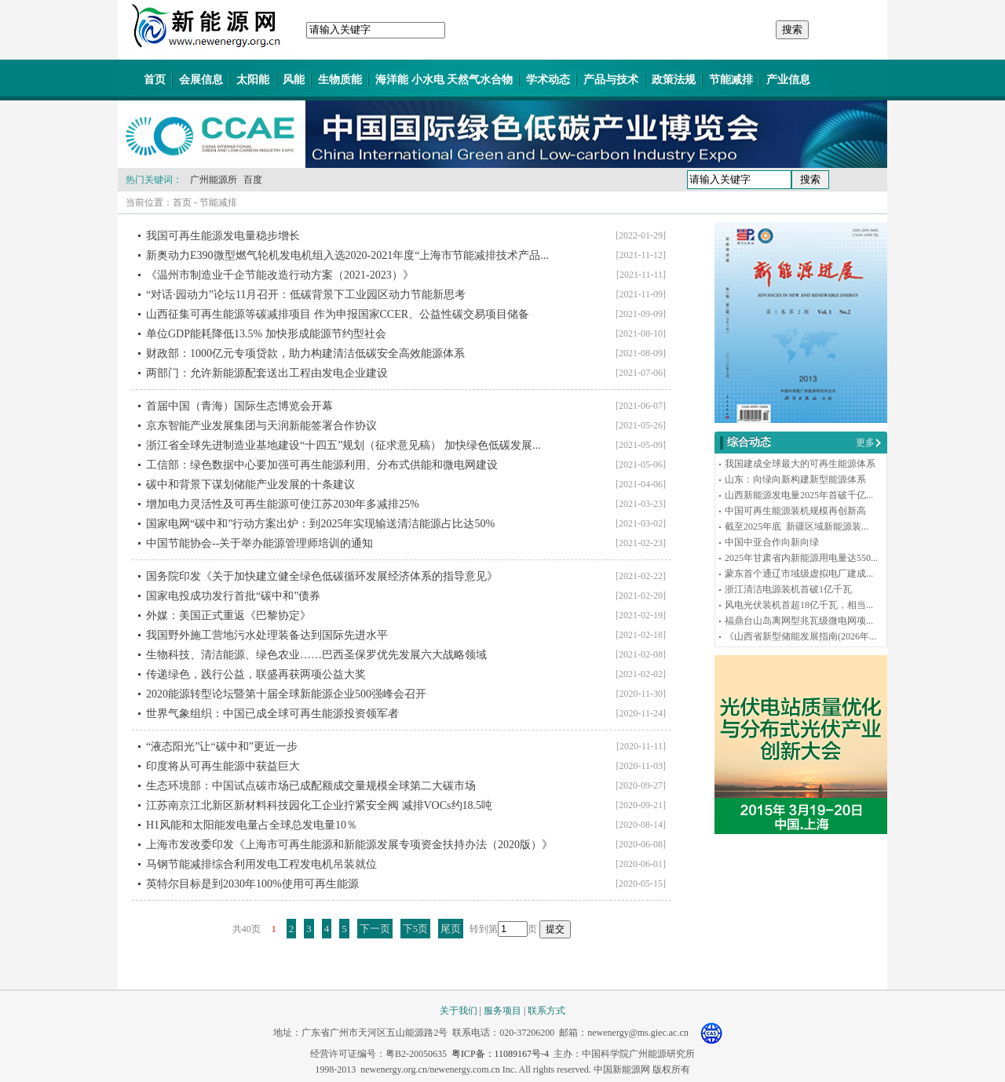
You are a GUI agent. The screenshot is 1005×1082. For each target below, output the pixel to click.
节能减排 (731, 80)
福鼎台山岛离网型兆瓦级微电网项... (799, 620)
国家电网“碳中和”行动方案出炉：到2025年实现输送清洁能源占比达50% (320, 524)
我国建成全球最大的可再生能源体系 (800, 463)
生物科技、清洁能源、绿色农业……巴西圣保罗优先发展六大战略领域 (316, 655)
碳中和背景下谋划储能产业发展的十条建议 (250, 484)
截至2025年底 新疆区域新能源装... (796, 526)
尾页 (450, 928)
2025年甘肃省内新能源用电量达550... (801, 557)
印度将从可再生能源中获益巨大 (223, 766)
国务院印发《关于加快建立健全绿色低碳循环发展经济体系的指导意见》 (322, 576)
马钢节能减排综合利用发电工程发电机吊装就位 (261, 864)
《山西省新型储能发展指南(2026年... (800, 636)
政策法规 (674, 80)
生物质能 (340, 80)
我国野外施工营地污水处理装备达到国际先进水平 (267, 635)
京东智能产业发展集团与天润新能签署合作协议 (261, 426)
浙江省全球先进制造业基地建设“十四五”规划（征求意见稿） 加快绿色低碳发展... (343, 445)
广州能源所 (213, 179)
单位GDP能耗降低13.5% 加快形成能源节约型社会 (266, 334)
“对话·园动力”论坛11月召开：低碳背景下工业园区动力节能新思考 (306, 295)
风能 (294, 80)
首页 (155, 80)
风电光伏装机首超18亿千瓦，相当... (799, 604)
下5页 (416, 928)
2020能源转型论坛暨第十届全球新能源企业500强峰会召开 (286, 694)
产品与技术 (610, 80)
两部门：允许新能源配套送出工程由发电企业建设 (267, 373)
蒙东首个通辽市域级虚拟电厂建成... (799, 573)
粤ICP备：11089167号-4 (500, 1053)
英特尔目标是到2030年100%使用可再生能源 (252, 884)
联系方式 (546, 1010)
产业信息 (788, 80)
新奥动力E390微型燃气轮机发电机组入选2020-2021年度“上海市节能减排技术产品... (347, 255)
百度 (252, 179)
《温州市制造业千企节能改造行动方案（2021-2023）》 (280, 275)
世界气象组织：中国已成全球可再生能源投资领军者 (272, 714)
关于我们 (458, 1010)
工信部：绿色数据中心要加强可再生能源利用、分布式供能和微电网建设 (322, 465)
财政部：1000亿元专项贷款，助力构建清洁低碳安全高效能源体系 (305, 353)
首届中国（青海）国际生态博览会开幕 (239, 406)
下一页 (375, 928)
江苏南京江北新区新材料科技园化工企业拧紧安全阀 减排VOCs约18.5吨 (319, 805)
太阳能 (252, 80)
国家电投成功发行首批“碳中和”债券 (233, 596)
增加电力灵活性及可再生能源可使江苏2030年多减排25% (282, 504)
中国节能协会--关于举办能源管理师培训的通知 (259, 543)
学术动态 (548, 80)
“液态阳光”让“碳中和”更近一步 (222, 746)
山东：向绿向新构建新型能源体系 (795, 479)
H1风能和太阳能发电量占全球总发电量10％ (251, 825)
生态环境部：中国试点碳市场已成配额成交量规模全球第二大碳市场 (311, 786)
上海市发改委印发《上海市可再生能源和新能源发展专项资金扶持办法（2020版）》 (349, 845)
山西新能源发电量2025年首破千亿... (799, 495)
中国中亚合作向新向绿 (772, 542)
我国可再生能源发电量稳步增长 (223, 236)
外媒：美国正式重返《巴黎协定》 (228, 615)
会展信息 (201, 80)
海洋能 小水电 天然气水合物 (444, 80)
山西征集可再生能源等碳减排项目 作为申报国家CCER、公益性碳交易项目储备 (337, 314)
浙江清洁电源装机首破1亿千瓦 (788, 589)
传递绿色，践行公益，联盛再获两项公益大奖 (256, 674)
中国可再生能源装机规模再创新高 (795, 510)
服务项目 (502, 1010)
